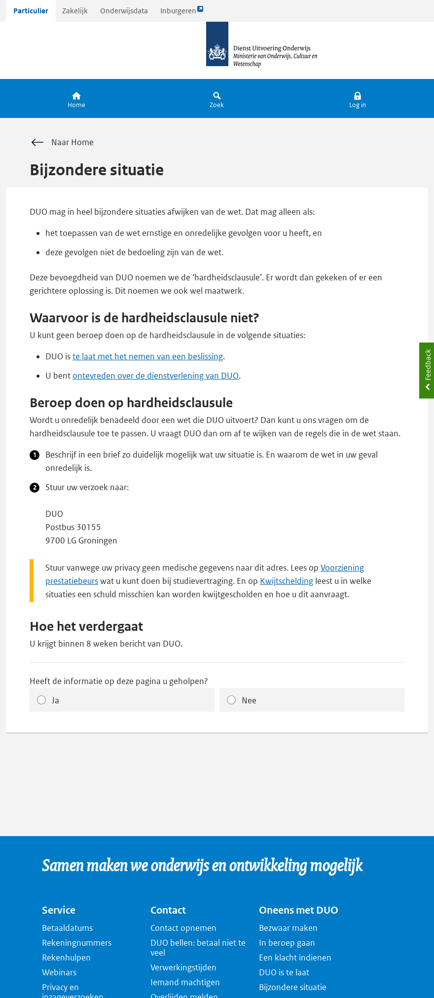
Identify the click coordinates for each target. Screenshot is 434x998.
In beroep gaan (287, 942)
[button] (358, 98)
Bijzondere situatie (292, 987)
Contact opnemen (183, 927)
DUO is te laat (284, 972)
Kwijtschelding (286, 581)
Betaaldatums (67, 927)
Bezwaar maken (288, 927)
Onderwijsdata (124, 10)
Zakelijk (75, 10)
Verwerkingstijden (183, 967)
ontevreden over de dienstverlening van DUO (155, 375)
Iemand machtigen (185, 982)
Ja (55, 700)
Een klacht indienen (295, 957)
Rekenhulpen (66, 957)
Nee (249, 700)
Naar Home (62, 143)
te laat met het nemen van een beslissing (147, 356)
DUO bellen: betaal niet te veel (198, 947)
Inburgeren (182, 13)
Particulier (30, 10)
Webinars (59, 972)
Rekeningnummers (76, 942)
